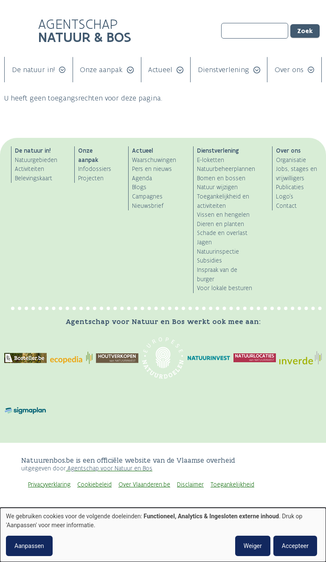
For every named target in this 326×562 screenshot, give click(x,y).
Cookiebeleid (94, 484)
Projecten (91, 178)
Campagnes (147, 196)
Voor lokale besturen (224, 288)
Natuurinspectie (218, 251)
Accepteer (295, 545)
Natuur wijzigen (217, 187)
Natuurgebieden (36, 160)
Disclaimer (190, 484)
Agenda (142, 178)
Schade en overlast (222, 233)
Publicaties (290, 187)
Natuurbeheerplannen (226, 169)
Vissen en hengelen (223, 214)
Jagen (204, 242)
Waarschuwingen (154, 160)
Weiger (253, 545)
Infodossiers (94, 169)
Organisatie (291, 160)
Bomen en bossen (221, 178)
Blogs (139, 187)
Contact (286, 206)
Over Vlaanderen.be (144, 484)
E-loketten (210, 160)
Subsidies (209, 260)
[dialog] (163, 535)
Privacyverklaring (49, 484)
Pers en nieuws (152, 169)
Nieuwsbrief (147, 206)
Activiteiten (29, 169)
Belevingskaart (33, 178)
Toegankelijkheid (232, 484)
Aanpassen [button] (29, 545)
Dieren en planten (220, 224)
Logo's (284, 196)
